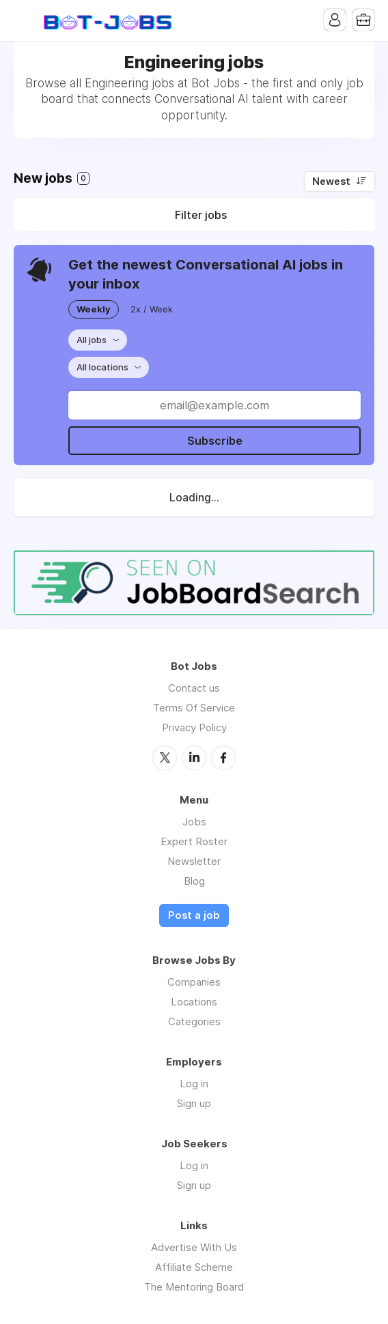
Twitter (164, 757)
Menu (24, 20)
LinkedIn (194, 757)
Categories (194, 1021)
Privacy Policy (194, 727)
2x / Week (151, 309)
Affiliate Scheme (194, 1267)
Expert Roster (194, 841)
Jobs (194, 821)
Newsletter (194, 861)
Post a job (194, 915)
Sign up (194, 1103)
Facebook (223, 757)
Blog (194, 880)
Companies (194, 981)
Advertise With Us (194, 1247)
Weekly (94, 309)
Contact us (194, 687)
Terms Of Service (194, 707)
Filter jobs (201, 215)
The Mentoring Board (194, 1286)
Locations (194, 1001)
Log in (194, 1083)
